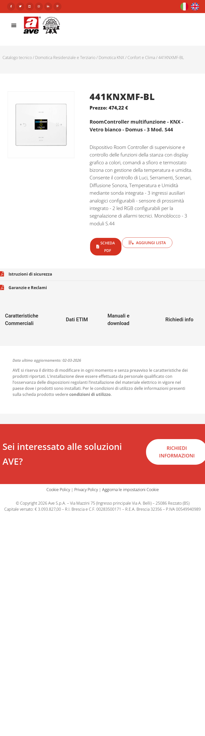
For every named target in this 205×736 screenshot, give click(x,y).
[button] (14, 25)
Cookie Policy (58, 489)
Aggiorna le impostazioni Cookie (130, 489)
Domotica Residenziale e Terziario (65, 57)
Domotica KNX (111, 57)
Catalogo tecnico (17, 57)
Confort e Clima (141, 57)
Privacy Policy (86, 489)
